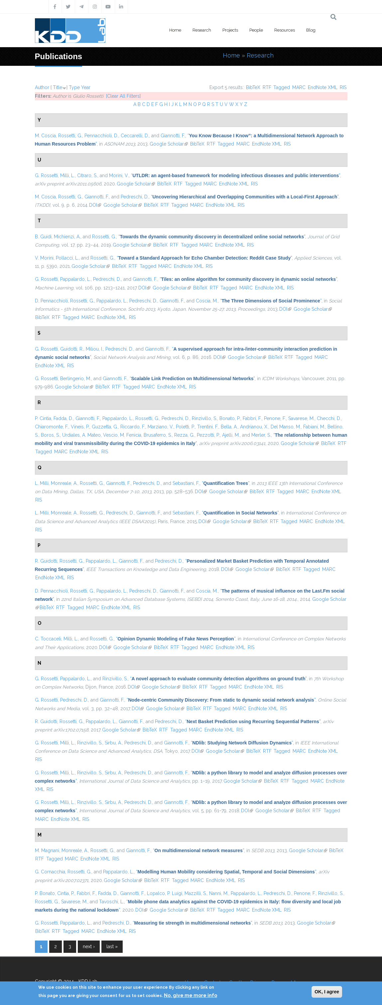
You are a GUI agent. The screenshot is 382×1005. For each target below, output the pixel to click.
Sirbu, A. (113, 742)
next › (89, 946)
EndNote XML (322, 87)
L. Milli (42, 483)
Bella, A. (229, 426)
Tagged (281, 87)
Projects (230, 30)
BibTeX (253, 87)
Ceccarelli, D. (135, 135)
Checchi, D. (329, 418)
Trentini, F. (207, 426)
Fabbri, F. (252, 418)
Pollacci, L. (67, 258)
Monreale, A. (64, 483)
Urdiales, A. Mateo (81, 435)
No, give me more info (190, 995)
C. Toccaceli (48, 638)
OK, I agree (327, 991)
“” (235, 175)
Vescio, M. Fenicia (122, 435)
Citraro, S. (87, 175)
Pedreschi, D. (135, 196)
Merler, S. (261, 435)
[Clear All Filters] (123, 96)
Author (42, 87)
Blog (311, 30)
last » (112, 946)
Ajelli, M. (231, 435)
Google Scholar (169, 144)
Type (74, 87)
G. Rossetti (46, 175)
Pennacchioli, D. (101, 135)
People (256, 30)
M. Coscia (45, 135)
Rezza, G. (184, 435)
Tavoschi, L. (111, 901)
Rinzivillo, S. (204, 418)
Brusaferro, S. (158, 435)
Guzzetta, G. (105, 426)
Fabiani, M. (314, 426)
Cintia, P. (65, 893)
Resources (284, 30)
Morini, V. (119, 175)
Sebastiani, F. (186, 483)
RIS (343, 87)
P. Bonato (45, 893)
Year (85, 87)
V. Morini (44, 258)
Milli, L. (67, 175)
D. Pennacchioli (51, 300)
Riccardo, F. (132, 426)
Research (201, 30)
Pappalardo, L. (75, 279)
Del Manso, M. (286, 426)
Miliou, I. (94, 349)
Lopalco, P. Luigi (164, 893)
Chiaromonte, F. (51, 426)
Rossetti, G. (70, 135)
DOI (95, 205)
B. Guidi (43, 236)
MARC (299, 87)
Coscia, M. (207, 300)
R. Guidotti (46, 561)
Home (175, 30)
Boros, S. (50, 435)
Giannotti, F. (173, 135)
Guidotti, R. (71, 349)
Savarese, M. (301, 418)
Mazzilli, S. (196, 893)
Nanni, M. (218, 893)
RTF (267, 87)
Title (57, 87)
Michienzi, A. (67, 236)
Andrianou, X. (254, 426)
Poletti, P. (185, 426)
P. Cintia (43, 418)
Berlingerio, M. (75, 378)
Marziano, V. (161, 426)
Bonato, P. (229, 418)
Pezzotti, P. (208, 435)
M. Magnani (47, 850)
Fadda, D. (63, 418)
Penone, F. (275, 418)
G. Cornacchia (50, 871)
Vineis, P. (80, 426)
